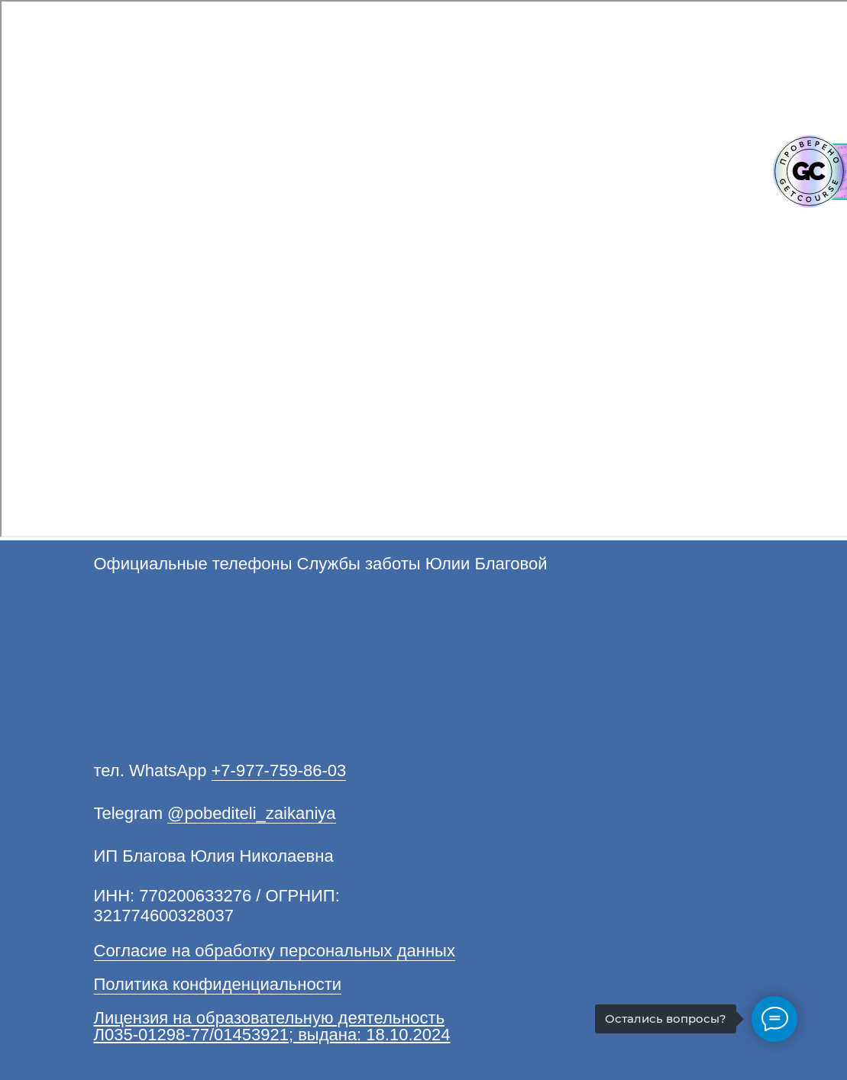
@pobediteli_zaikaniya (251, 813)
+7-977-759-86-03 (279, 770)
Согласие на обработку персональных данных (274, 950)
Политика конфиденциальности (218, 984)
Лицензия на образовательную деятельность (269, 1017)
